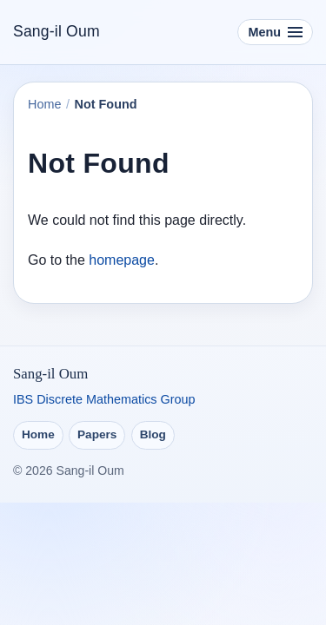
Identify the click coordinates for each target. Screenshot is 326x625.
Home (44, 104)
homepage (122, 260)
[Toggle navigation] (275, 32)
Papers (96, 434)
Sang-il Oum (56, 31)
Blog (153, 434)
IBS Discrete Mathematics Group (104, 399)
